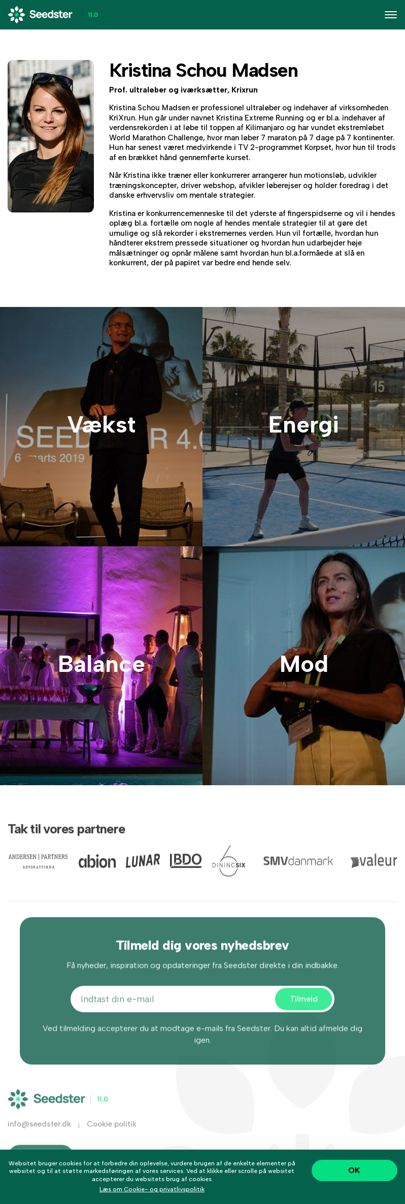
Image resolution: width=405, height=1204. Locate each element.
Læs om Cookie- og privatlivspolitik (152, 1189)
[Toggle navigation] (390, 14)
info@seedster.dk (39, 1132)
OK (354, 1170)
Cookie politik (112, 1132)
